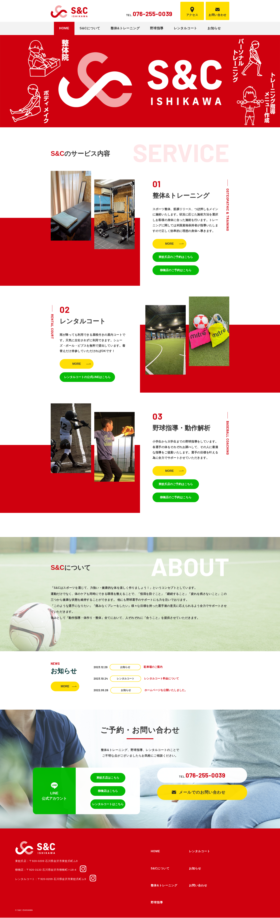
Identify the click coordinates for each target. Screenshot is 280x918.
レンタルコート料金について (161, 679)
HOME (64, 28)
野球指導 (156, 28)
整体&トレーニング (125, 28)
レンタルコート (185, 28)
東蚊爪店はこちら (107, 779)
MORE (169, 245)
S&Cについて (90, 28)
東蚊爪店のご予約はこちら (176, 258)
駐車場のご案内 (153, 667)
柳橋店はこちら (108, 792)
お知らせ (214, 28)
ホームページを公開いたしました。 (165, 690)
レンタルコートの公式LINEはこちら (87, 378)
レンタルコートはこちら (108, 805)
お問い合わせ (198, 885)
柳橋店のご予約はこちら (175, 271)
